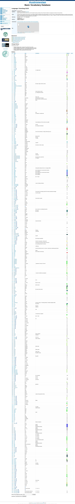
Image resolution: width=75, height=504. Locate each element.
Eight (14, 481)
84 (12, 219)
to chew (15, 124)
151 (12, 350)
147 (12, 340)
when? (15, 396)
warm (14, 318)
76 (12, 206)
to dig (14, 230)
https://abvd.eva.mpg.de (32, 0)
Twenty (15, 487)
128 (12, 303)
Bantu (45, 0)
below (15, 412)
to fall (14, 241)
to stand (15, 153)
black (14, 340)
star (14, 305)
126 (12, 301)
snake (15, 266)
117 (12, 289)
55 (12, 161)
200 (12, 472)
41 (12, 130)
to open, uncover (16, 233)
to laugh (15, 116)
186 (12, 443)
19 (12, 84)
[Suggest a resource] (16, 42)
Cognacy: (68, 53)
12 (12, 73)
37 (12, 123)
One (14, 465)
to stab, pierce (16, 199)
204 (12, 481)
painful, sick (15, 369)
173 (12, 405)
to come (15, 63)
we (14, 434)
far (14, 420)
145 (12, 338)
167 (12, 388)
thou (14, 427)
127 (12, 302)
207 (12, 487)
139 (12, 320)
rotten (14, 278)
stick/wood (15, 210)
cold (14, 320)
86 (12, 222)
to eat (14, 123)
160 (12, 369)
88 (12, 227)
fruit (14, 289)
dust (14, 72)
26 (12, 101)
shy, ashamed (16, 373)
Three (15, 469)
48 (12, 143)
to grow (15, 222)
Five (14, 476)
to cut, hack (15, 209)
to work (15, 217)
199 (12, 469)
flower (15, 287)
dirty (14, 71)
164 (12, 383)
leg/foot (15, 57)
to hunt (15, 190)
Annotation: (37, 53)
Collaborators (3, 9)
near (14, 417)
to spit (15, 122)
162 (12, 375)
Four (14, 472)
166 (12, 387)
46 (12, 138)
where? (15, 423)
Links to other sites (4, 10)
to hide (15, 397)
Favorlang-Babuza (35, 21)
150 (12, 349)
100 (12, 252)
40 (12, 128)
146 (12, 339)
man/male (15, 159)
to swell (15, 226)
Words (2, 16)
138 (12, 318)
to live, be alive (16, 206)
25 (12, 100)
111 (12, 276)
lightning (15, 312)
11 (12, 72)
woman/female (16, 161)
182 (12, 424)
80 (12, 212)
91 (12, 232)
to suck (15, 131)
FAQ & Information (4, 11)
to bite (15, 130)
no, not (15, 459)
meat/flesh (15, 259)
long (14, 358)
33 (12, 116)
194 (12, 458)
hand (14, 54)
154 (12, 357)
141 (12, 329)
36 (12, 122)
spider (15, 275)
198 (12, 466)
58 (12, 169)
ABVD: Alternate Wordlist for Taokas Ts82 (19, 38)
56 (12, 162)
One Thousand (16, 491)
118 (12, 290)
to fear (15, 89)
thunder (15, 311)
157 (12, 365)
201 (12, 476)
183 (12, 427)
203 (12, 480)
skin (14, 73)
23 (12, 92)
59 (12, 170)
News (2, 13)
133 (12, 310)
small (14, 353)
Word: (15, 53)
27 (12, 102)
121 (12, 293)
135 (12, 312)
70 (12, 198)
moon (14, 304)
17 (12, 81)
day (14, 389)
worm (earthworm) (16, 267)
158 (12, 366)
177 (12, 413)
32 (12, 114)
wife (14, 169)
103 (12, 259)
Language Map (3, 19)
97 (12, 247)
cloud (14, 308)
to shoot (15, 198)
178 (12, 414)
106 (12, 266)
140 (12, 325)
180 (12, 420)
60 (12, 172)
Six (14, 477)
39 (12, 127)
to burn (15, 337)
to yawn (15, 141)
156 (12, 361)
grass (14, 290)
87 (12, 226)
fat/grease (15, 261)
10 (12, 71)
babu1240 (27, 11)
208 (12, 488)
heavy (15, 333)
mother (15, 170)
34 (12, 117)
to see (15, 138)
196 (12, 464)
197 (12, 465)
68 (12, 187)
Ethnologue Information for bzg (17, 40)
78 (12, 209)
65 (12, 182)
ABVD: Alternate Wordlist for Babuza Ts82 (19, 39)
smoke (15, 338)
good (14, 383)
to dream (15, 146)
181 (12, 423)
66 (12, 184)
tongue (15, 114)
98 (12, 249)
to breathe (15, 103)
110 (12, 275)
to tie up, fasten (16, 184)
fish (14, 276)
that (14, 414)
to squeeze (15, 227)
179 (12, 417)
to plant (15, 219)
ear (14, 132)
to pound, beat (16, 235)
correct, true (15, 387)
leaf (14, 283)
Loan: (72, 53)
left (14, 55)
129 (12, 304)
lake (14, 301)
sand (14, 293)
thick (14, 365)
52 (12, 153)
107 (12, 267)
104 (12, 261)
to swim (15, 70)
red (14, 347)
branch (15, 281)
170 (12, 396)
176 (12, 412)
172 (12, 401)
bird (14, 247)
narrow (15, 366)
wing (14, 252)
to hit (14, 200)
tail (14, 264)
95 (12, 241)
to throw (15, 237)
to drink (15, 128)
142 (12, 333)
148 (12, 345)
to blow (15, 316)
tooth (14, 110)
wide (14, 368)
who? (14, 450)
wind (14, 314)
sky (14, 303)
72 (12, 200)
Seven (15, 480)
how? (14, 458)
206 (12, 484)
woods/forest (16, 302)
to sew (15, 186)
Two (14, 468)
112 (12, 278)
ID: (12, 53)
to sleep (15, 143)
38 (12, 124)
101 (12, 254)
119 (12, 291)
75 (12, 205)
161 (12, 373)
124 (12, 297)
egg (14, 249)
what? (15, 447)
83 (12, 217)
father (14, 172)
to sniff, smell (16, 105)
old (14, 375)
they (14, 444)
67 (12, 186)
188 (12, 447)
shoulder (15, 84)
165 (12, 385)
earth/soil (15, 291)
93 (12, 235)
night (14, 388)
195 (12, 459)
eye (14, 136)
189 (12, 450)
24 (12, 95)
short (14, 357)
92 (12, 233)
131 (12, 308)
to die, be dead (16, 205)
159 (12, 368)
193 (12, 457)
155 (12, 358)
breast (15, 82)
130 (12, 305)
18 (12, 82)
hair (14, 101)
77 (12, 207)
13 (12, 75)
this (14, 413)
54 (12, 159)
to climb (15, 403)
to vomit (15, 118)
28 (12, 103)
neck (14, 100)
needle (15, 187)
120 (12, 292)
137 (12, 317)
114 (12, 283)
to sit (14, 149)
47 (12, 141)
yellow (15, 349)
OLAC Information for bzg (16, 41)
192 (12, 455)
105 (12, 264)
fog (14, 309)
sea (14, 297)
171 (12, 397)
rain (14, 310)
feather (15, 250)
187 (12, 444)
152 (12, 353)
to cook (15, 127)
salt (14, 299)
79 (12, 210)
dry (14, 325)
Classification (3, 18)
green (14, 350)
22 (12, 89)
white (14, 345)
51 (12, 149)
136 (12, 314)
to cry (14, 117)
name (14, 177)
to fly (14, 254)
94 (12, 238)
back (14, 75)
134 (12, 311)
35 (12, 118)
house (15, 175)
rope (14, 182)
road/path (15, 62)
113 (12, 281)
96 (12, 246)
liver (14, 81)
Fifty (14, 488)
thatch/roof (15, 176)
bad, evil (15, 385)
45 (12, 136)
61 (12, 175)
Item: (25, 53)
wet (14, 329)
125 (12, 299)
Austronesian (39, 0)
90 (12, 230)
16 (12, 80)
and (14, 455)
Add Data (2, 21)
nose (14, 102)
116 (12, 287)
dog (14, 246)
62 (12, 176)
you (14, 443)
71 (12, 199)
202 (12, 477)
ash (14, 339)
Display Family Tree (4, 23)
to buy (15, 232)
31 (12, 110)
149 (12, 347)
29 (12, 105)
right (14, 56)
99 (12, 250)
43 (12, 132)
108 (12, 270)
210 (12, 491)
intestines (15, 80)
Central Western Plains (29, 21)
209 (12, 489)
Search (2, 17)
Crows (43, 0)
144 (12, 337)
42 (12, 131)
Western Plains (23, 21)
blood (14, 92)
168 (12, 389)
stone (14, 292)
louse (14, 269)
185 (12, 434)
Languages (3, 15)
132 (12, 309)
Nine (14, 483)
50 (12, 146)
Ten (14, 484)
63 (12, 177)
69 (12, 190)
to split (15, 212)
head (14, 95)
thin (14, 361)
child (14, 162)
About (2, 8)
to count (15, 464)
